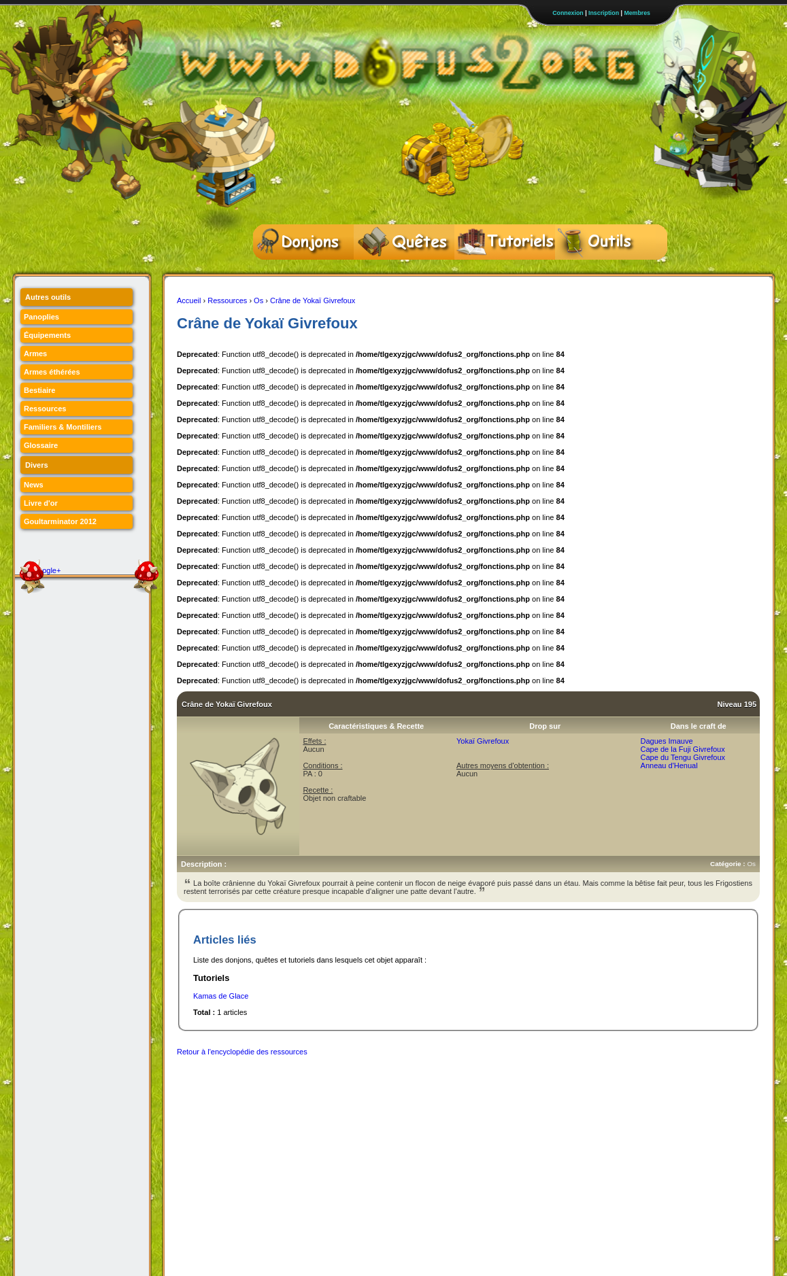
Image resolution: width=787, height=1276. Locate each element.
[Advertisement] (424, 1094)
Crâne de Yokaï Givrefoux (312, 300)
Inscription (603, 13)
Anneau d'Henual (669, 765)
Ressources (227, 300)
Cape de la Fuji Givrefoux (683, 749)
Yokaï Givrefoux (482, 741)
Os (258, 300)
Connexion (567, 13)
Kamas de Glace (220, 996)
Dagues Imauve (667, 741)
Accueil (189, 300)
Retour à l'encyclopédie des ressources (242, 1052)
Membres (637, 13)
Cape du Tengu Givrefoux (683, 757)
